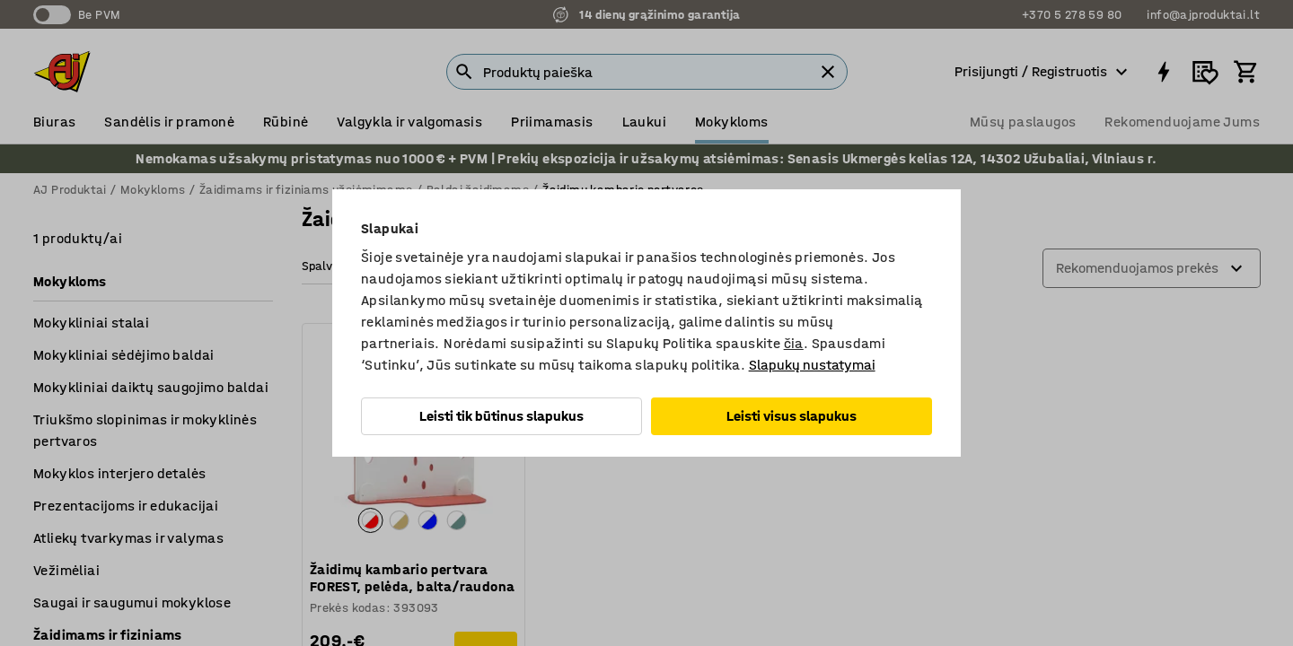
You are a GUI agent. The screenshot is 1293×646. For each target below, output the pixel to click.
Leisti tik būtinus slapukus (501, 415)
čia (794, 343)
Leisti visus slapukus (791, 415)
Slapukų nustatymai (812, 364)
